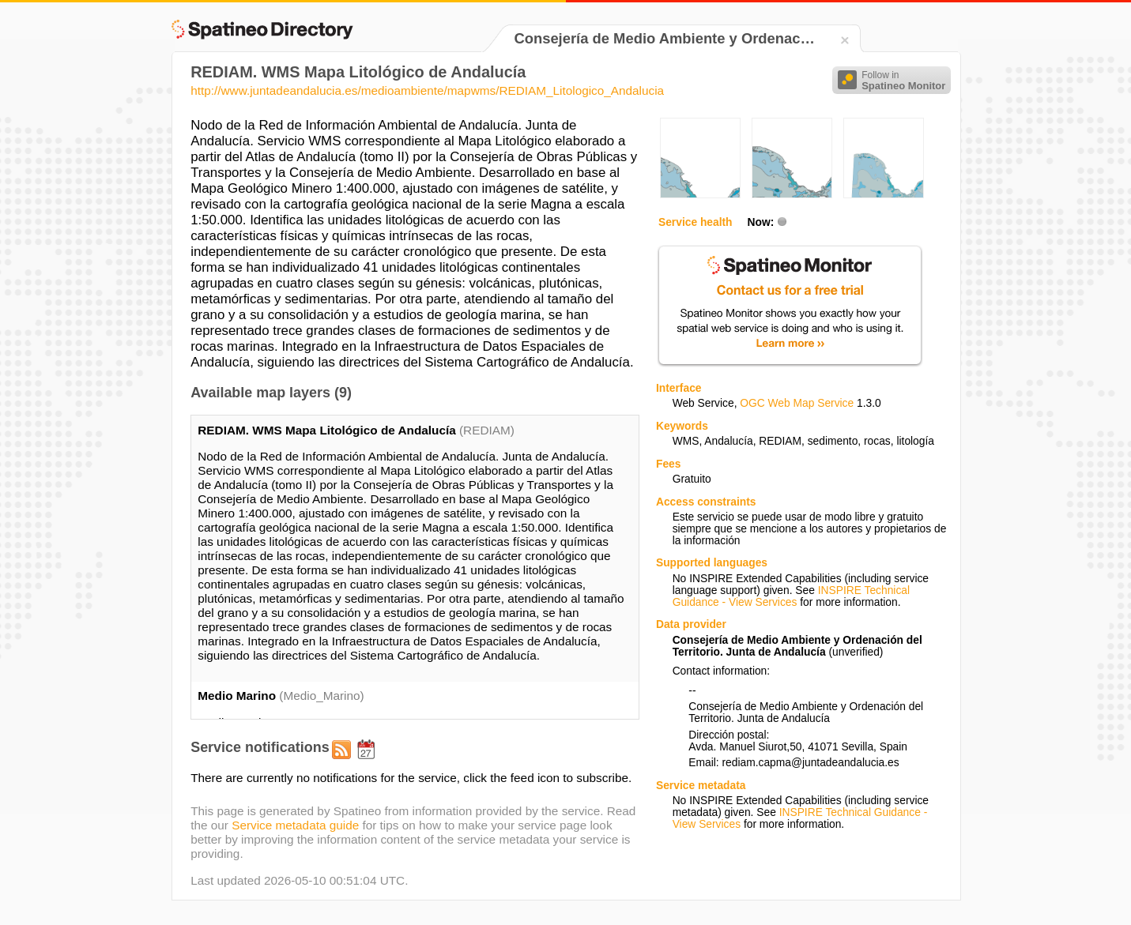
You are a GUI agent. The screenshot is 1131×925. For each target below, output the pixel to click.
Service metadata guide (295, 825)
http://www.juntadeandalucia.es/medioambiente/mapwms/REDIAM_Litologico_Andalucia (427, 90)
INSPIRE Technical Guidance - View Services (791, 596)
